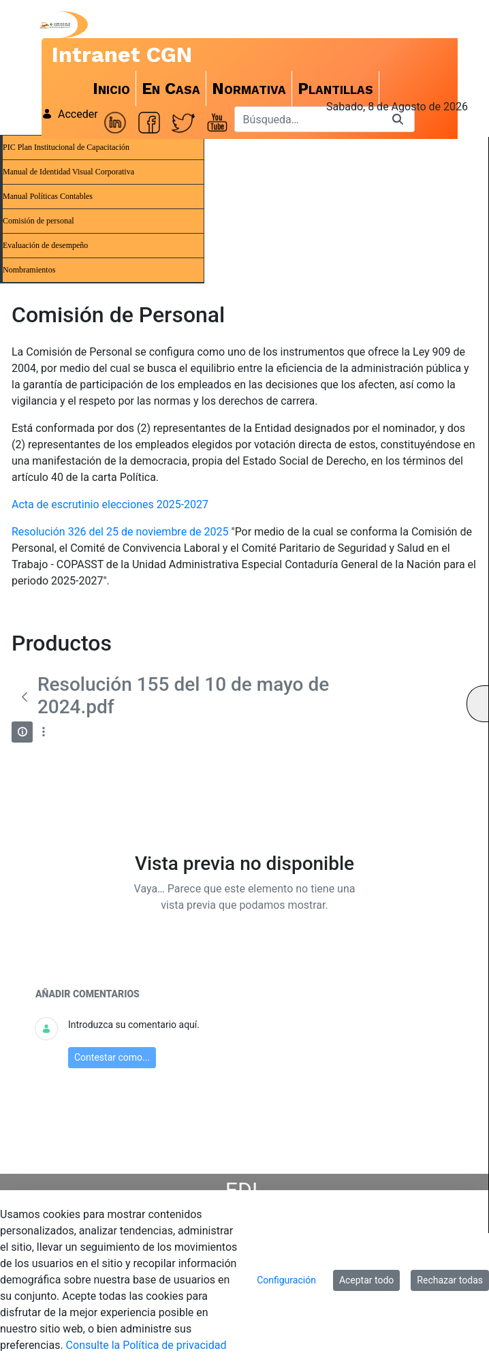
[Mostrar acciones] (43, 732)
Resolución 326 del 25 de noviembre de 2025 (120, 531)
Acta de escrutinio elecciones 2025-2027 (110, 504)
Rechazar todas (450, 1280)
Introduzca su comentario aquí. (134, 1024)
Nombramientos (29, 270)
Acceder (70, 114)
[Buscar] (307, 119)
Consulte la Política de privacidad (146, 1345)
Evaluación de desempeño (45, 245)
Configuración (286, 1280)
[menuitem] (111, 88)
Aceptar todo (366, 1280)
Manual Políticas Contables (48, 196)
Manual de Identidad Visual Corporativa (68, 171)
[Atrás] (24, 697)
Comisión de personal (38, 220)
